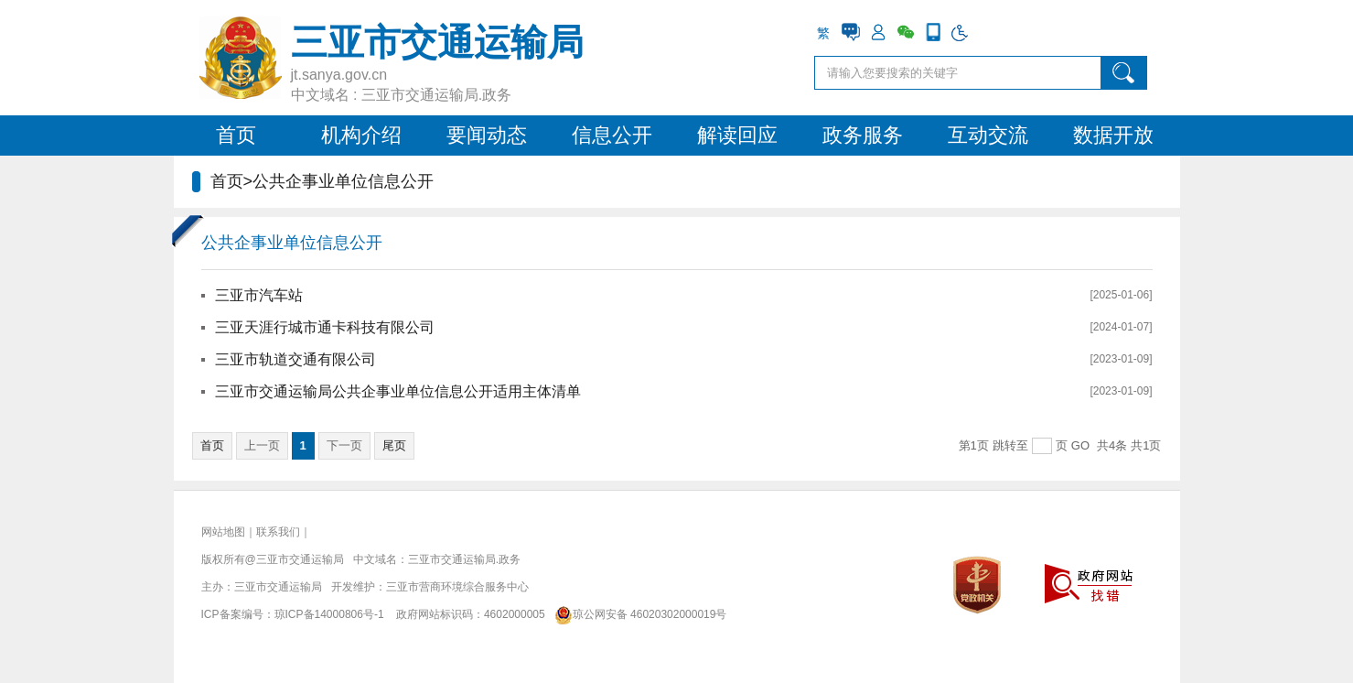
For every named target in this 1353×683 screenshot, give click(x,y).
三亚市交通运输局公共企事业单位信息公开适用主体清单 (398, 391)
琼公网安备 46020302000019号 (637, 614)
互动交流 (988, 135)
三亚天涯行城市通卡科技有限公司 (325, 327)
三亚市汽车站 (259, 295)
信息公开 (612, 135)
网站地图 (223, 532)
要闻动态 (486, 135)
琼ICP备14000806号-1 (329, 614)
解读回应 (737, 135)
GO (1080, 445)
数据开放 (1113, 135)
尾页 (394, 445)
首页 (236, 135)
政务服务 (862, 135)
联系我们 (278, 532)
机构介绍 (361, 135)
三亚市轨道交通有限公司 (295, 359)
